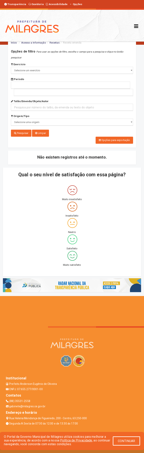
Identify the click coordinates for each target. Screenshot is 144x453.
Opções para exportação (114, 140)
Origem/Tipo (20, 116)
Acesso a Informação (33, 42)
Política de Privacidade (76, 440)
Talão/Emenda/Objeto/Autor (30, 101)
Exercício (18, 64)
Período (17, 79)
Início (14, 42)
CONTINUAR (126, 441)
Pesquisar (21, 133)
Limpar (40, 133)
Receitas (55, 42)
